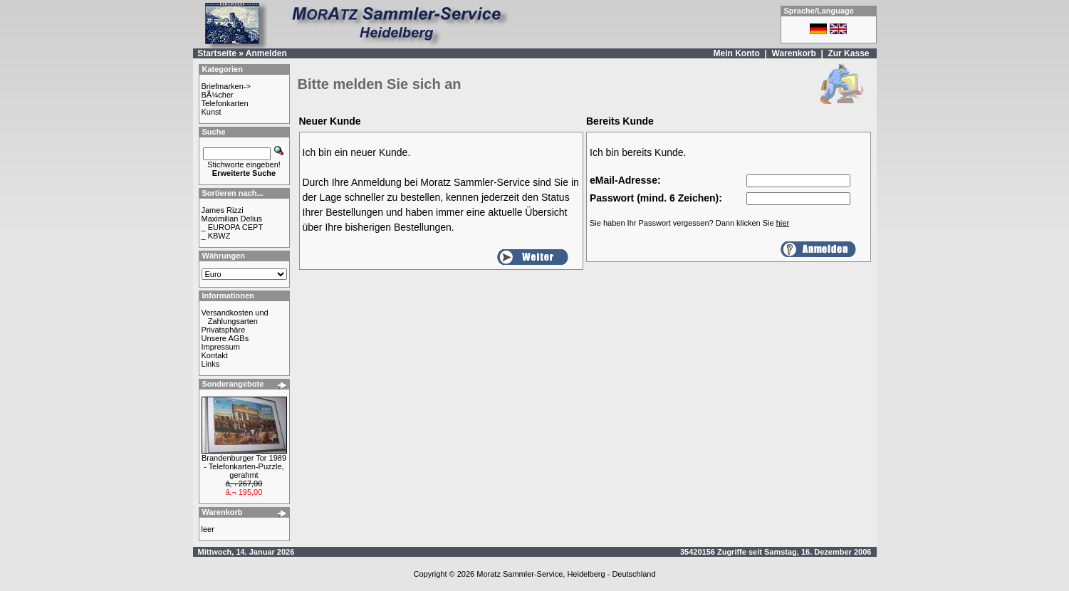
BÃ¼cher (218, 94)
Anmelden (266, 53)
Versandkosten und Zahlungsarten (235, 316)
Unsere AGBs (225, 338)
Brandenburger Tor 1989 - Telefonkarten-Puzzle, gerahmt (244, 466)
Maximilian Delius (232, 218)
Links (211, 364)
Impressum (221, 346)
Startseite (216, 53)
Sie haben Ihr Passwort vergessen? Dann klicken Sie (689, 223)
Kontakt (215, 355)
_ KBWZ (216, 235)
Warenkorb (794, 53)
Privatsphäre (224, 329)
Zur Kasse (848, 53)
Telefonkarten (225, 103)
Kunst (211, 112)
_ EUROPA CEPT (233, 227)
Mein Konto (736, 53)
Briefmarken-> (226, 86)
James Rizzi (223, 210)
